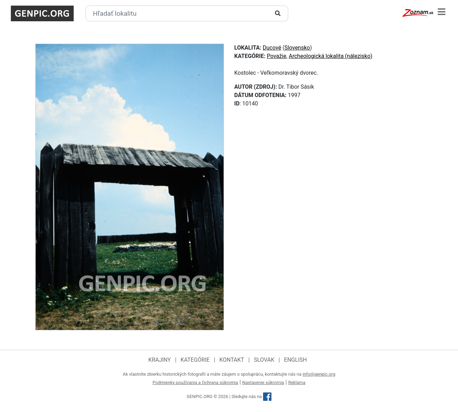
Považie (276, 56)
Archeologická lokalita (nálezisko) (330, 56)
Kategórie (195, 359)
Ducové (272, 47)
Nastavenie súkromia (263, 382)
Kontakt (231, 359)
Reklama (296, 382)
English (295, 359)
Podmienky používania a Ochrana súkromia (195, 382)
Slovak (264, 359)
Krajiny (159, 359)
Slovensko (297, 47)
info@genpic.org (319, 374)
